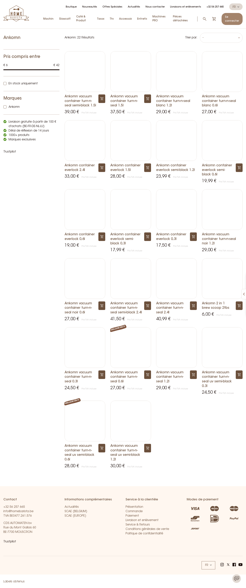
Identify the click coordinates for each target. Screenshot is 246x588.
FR (236, 7)
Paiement (132, 515)
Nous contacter (155, 7)
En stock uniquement (23, 83)
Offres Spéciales (112, 7)
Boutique (71, 7)
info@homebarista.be (18, 511)
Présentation (134, 507)
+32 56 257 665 (215, 7)
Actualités (134, 7)
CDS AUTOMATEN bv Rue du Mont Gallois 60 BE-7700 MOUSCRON (19, 528)
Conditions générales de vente (147, 529)
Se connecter (232, 19)
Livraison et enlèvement (142, 520)
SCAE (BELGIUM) (76, 511)
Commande (134, 511)
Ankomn (14, 107)
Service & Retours (138, 524)
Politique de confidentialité (144, 533)
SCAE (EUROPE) (75, 515)
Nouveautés (89, 7)
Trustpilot (9, 151)
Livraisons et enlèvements (185, 7)
